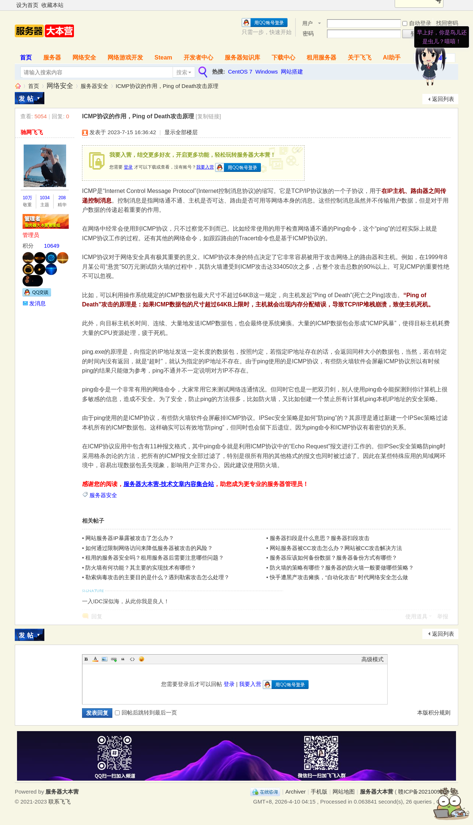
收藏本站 (52, 5)
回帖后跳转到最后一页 (146, 712)
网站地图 (344, 791)
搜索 (181, 72)
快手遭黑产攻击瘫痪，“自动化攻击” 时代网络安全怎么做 (339, 577)
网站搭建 (292, 71)
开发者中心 (198, 57)
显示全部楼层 (181, 132)
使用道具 (416, 616)
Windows (266, 71)
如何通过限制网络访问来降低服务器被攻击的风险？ (149, 548)
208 (62, 197)
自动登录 (416, 23)
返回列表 (443, 99)
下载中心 (283, 57)
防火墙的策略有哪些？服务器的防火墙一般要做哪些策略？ (342, 567)
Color (95, 659)
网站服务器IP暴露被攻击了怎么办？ (129, 538)
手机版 (319, 791)
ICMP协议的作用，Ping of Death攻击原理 (167, 86)
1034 (45, 197)
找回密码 (447, 23)
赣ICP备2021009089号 (426, 791)
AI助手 (392, 57)
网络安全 (84, 57)
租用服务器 (321, 57)
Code (132, 659)
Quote (123, 659)
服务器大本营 (18, 86)
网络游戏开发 (125, 57)
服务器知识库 (242, 57)
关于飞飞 (359, 57)
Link (114, 659)
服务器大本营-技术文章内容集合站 (168, 484)
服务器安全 (94, 86)
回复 (96, 616)
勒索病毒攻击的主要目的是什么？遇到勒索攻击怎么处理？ (157, 577)
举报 (442, 616)
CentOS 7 (240, 71)
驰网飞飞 (32, 132)
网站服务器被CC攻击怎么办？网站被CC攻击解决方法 (336, 548)
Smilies (141, 659)
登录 (128, 167)
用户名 (307, 23)
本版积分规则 (433, 712)
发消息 (37, 303)
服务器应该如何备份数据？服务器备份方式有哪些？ (333, 557)
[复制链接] (208, 116)
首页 (26, 57)
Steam (163, 57)
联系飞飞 (59, 801)
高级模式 (372, 659)
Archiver (295, 791)
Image (104, 659)
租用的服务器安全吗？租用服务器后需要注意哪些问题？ (154, 557)
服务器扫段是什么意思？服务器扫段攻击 (320, 538)
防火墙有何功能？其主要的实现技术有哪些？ (140, 567)
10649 (51, 245)
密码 (308, 33)
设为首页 (27, 5)
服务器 (52, 57)
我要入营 (205, 167)
